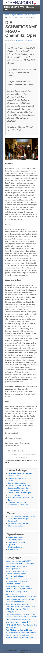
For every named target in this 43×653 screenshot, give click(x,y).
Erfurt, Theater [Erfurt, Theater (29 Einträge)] (11, 589)
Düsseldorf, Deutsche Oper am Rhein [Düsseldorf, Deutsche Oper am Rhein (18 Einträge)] (17, 586)
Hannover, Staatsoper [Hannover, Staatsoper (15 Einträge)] (28, 599)
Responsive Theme (26, 650)
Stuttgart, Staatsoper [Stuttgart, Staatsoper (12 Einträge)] (30, 632)
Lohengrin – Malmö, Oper (17, 502)
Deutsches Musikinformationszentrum (21, 516)
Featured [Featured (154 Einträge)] (10, 591)
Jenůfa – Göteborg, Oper (17, 483)
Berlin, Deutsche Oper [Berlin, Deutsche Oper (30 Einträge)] (27, 564)
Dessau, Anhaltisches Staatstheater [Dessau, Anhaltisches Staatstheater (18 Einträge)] (17, 581)
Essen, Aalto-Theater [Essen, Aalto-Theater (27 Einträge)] (24, 589)
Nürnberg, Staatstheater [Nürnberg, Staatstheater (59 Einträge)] (16, 622)
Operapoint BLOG (13, 650)
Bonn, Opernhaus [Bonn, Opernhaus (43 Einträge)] (13, 569)
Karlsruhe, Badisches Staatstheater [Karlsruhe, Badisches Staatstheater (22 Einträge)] (17, 604)
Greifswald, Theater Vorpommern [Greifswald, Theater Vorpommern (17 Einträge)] (16, 597)
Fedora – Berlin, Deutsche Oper (19, 493)
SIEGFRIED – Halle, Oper (16, 451)
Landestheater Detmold (16, 542)
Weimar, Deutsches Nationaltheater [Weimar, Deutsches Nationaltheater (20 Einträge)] (17, 635)
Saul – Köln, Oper (14, 495)
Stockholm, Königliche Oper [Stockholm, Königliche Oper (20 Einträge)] (15, 632)
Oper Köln (11, 545)
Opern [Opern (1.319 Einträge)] (31, 622)
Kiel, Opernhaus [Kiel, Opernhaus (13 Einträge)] (25, 606)
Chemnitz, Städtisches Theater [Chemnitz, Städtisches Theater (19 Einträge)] (16, 574)
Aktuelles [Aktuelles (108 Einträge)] (26, 561)
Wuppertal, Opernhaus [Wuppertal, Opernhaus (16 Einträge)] (13, 637)
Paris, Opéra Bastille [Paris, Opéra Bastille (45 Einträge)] (14, 625)
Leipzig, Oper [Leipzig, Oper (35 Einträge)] (11, 612)
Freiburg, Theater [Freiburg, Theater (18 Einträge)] (21, 591)
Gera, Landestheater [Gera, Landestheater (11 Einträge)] (11, 594)
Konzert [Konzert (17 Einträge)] (33, 606)
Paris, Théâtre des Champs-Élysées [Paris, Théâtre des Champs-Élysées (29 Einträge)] (19, 630)
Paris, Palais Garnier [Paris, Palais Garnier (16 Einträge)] (12, 627)
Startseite (8, 15)
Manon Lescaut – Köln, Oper (18, 505)
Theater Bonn (13, 549)
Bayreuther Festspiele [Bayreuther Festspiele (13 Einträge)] (12, 563)
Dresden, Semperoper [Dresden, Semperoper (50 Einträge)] (15, 584)
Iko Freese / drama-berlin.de (18, 523)
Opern (14, 15)
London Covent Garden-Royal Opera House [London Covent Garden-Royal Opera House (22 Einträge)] (20, 614)
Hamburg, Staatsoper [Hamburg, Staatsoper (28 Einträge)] (13, 599)
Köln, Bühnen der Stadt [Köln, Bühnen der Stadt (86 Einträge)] (17, 609)
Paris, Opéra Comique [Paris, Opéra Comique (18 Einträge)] (30, 625)
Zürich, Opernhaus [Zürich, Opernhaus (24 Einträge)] (26, 637)
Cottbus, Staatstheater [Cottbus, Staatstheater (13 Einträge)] (12, 578)
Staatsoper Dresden (15, 547)
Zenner (29, 41)
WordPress (21, 652)
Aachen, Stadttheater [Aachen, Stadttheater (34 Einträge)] (14, 561)
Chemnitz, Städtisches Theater (26, 15)
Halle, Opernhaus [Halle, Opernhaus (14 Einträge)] (32, 596)
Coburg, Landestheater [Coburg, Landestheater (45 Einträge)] (15, 576)
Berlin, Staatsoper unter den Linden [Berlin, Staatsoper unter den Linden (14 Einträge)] (16, 566)
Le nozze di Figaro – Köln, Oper (19, 485)
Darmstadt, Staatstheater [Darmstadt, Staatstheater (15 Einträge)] (26, 578)
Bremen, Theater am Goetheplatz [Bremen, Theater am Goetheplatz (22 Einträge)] (17, 571)
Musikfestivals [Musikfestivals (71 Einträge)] (30, 617)
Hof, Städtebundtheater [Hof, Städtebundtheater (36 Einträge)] (15, 602)
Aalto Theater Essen (15, 537)
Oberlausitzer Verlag (15, 526)
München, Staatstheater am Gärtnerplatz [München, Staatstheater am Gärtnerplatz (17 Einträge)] (18, 619)
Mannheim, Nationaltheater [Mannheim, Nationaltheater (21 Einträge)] (15, 617)
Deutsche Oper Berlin (15, 540)
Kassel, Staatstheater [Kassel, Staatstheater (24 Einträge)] (13, 606)
